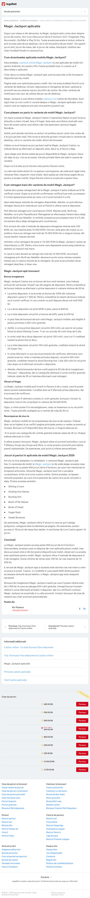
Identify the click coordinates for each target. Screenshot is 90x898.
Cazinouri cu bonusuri (56, 791)
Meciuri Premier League (57, 839)
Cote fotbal (51, 822)
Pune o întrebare (10, 866)
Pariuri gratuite (9, 804)
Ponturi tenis (8, 835)
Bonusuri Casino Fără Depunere (61, 808)
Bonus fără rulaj (53, 801)
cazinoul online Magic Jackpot (35, 62)
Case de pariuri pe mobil (13, 794)
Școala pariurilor (10, 853)
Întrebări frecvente (11, 863)
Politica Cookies (54, 866)
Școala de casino (10, 860)
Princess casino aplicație (61, 627)
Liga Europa (52, 835)
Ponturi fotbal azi (10, 829)
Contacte (50, 856)
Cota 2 (5, 832)
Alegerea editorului (11, 849)
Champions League (55, 829)
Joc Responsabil (54, 853)
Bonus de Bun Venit (55, 794)
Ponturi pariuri (9, 818)
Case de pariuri (9, 696)
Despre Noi (51, 849)
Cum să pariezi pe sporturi (14, 856)
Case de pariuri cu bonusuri (15, 791)
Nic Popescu (18, 607)
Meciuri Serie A (53, 832)
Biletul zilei (7, 825)
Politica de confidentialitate (59, 863)
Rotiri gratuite (53, 797)
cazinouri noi (50, 98)
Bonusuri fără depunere (13, 808)
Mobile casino (53, 804)
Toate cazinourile (54, 787)
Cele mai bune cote (11, 797)
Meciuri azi (51, 818)
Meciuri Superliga (54, 825)
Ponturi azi (7, 822)
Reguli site (51, 860)
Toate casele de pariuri (13, 787)
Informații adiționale (29, 21)
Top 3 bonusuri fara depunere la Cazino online (22, 627)
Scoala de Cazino (11, 21)
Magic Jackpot (43, 464)
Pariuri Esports (9, 801)
